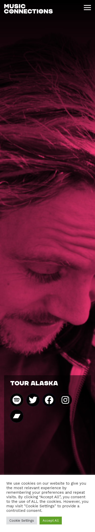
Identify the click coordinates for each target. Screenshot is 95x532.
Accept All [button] (51, 520)
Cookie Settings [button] (21, 520)
